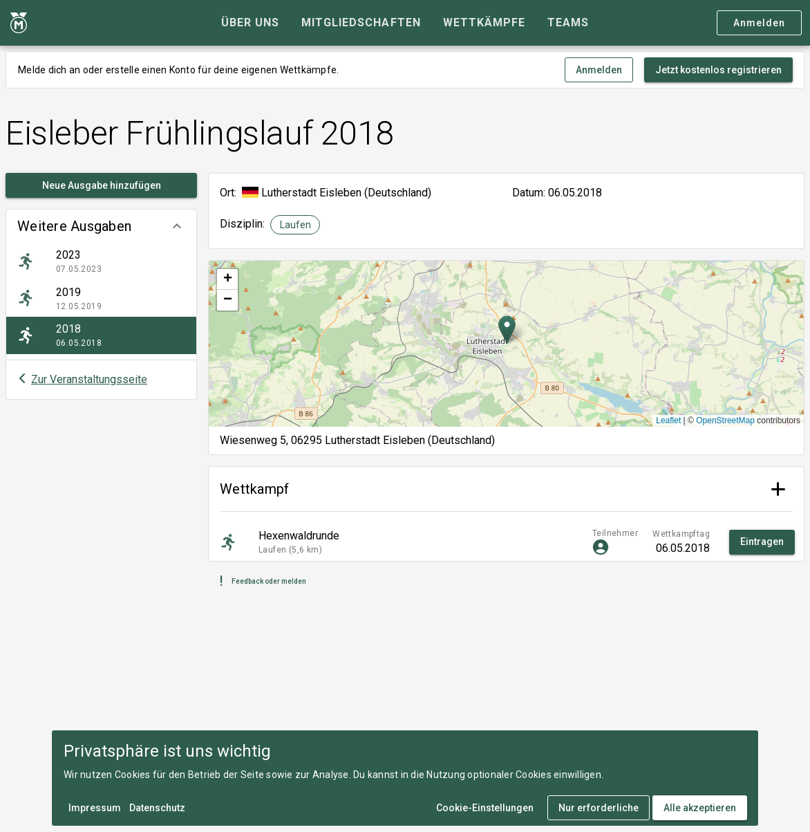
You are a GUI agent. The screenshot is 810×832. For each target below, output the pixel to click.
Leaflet (668, 420)
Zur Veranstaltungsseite (89, 379)
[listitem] (101, 261)
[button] (101, 226)
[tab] (250, 22)
